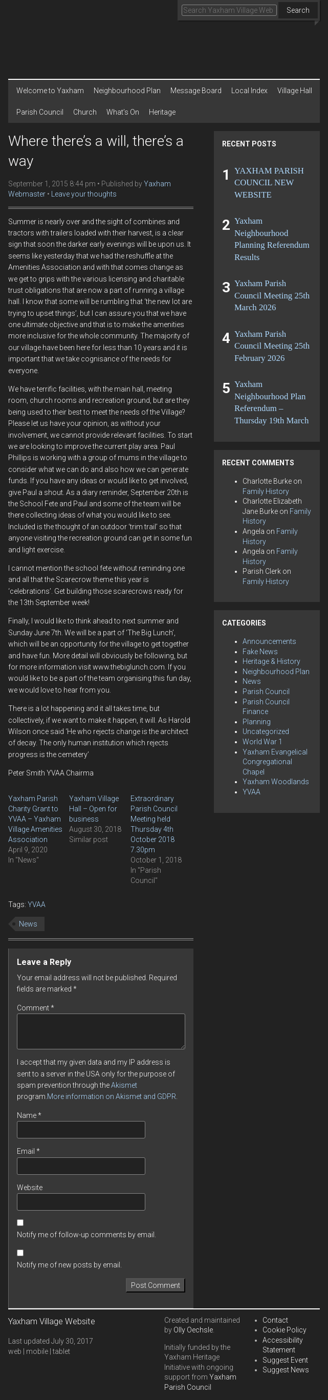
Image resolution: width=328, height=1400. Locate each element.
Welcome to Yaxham (50, 91)
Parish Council (39, 112)
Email (28, 1151)
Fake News (260, 652)
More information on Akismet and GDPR (111, 1096)
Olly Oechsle (193, 1330)
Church (85, 112)
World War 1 (262, 742)
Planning (257, 722)
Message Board (196, 91)
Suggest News (286, 1370)
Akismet (124, 1085)
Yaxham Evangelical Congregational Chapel (275, 762)
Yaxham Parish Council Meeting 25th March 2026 (272, 295)
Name (29, 1115)
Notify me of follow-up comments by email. (86, 1235)
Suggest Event (285, 1360)
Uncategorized (266, 731)
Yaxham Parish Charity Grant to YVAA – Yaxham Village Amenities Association (35, 819)
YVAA (37, 904)
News (28, 924)
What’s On (122, 112)
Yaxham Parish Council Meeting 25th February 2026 (272, 346)
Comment (35, 1008)
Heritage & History (271, 661)
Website (29, 1187)
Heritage (162, 112)
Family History (266, 491)
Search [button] (298, 10)
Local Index (249, 91)
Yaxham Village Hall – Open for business (94, 808)
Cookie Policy (285, 1330)
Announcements (269, 641)
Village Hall (294, 91)
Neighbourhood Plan (127, 91)
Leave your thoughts (84, 194)
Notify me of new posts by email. (69, 1265)
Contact (275, 1320)
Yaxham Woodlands (276, 782)
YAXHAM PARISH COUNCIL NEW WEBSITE (269, 183)
